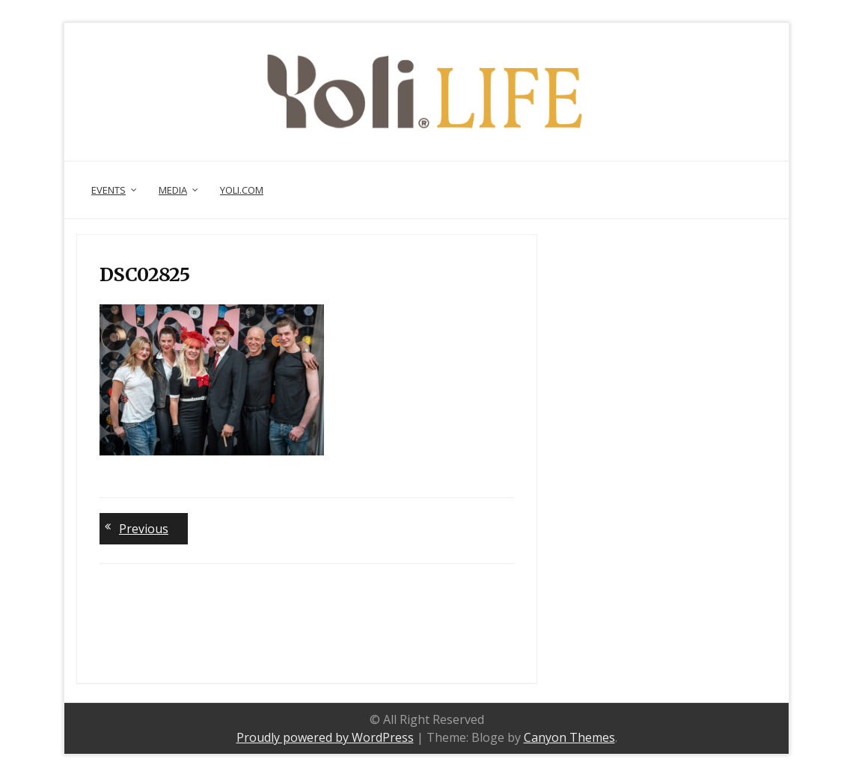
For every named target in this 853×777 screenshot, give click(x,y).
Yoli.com (241, 190)
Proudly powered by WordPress (325, 737)
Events (108, 190)
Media (173, 190)
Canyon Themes (569, 737)
